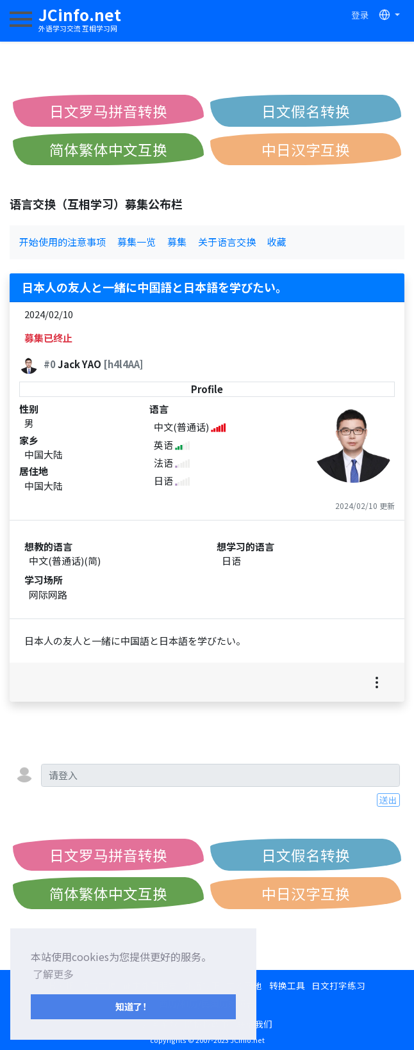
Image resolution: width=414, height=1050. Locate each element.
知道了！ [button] (133, 1006)
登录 (360, 14)
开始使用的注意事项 (62, 241)
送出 (388, 799)
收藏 (276, 241)
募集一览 (136, 241)
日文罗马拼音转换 (108, 111)
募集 (176, 241)
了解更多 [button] (53, 973)
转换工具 (287, 985)
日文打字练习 (338, 985)
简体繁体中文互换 (108, 149)
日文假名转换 (305, 111)
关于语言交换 (227, 241)
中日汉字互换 (305, 149)
